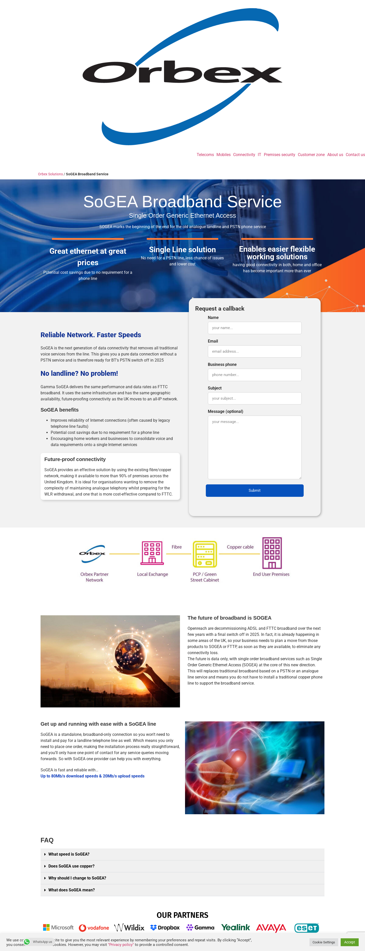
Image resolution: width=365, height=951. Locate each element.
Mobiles (223, 155)
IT (259, 155)
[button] (182, 854)
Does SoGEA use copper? (71, 866)
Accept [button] (349, 942)
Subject (255, 395)
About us (335, 155)
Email (255, 348)
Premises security (279, 155)
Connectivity (244, 155)
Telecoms (205, 155)
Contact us (355, 155)
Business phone (255, 372)
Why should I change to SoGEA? (77, 878)
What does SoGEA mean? (71, 890)
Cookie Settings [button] (324, 942)
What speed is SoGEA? (68, 854)
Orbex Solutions (50, 174)
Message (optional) (255, 444)
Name (255, 325)
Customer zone (311, 155)
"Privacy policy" (121, 944)
